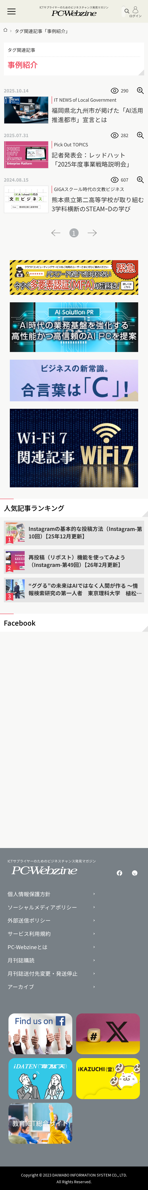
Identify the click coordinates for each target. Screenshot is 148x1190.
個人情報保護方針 (29, 894)
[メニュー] (11, 11)
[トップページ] (5, 31)
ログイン (135, 11)
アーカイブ (21, 987)
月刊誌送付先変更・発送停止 (43, 973)
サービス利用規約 (29, 933)
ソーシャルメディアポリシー (42, 907)
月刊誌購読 (21, 960)
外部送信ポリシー (29, 920)
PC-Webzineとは (28, 947)
